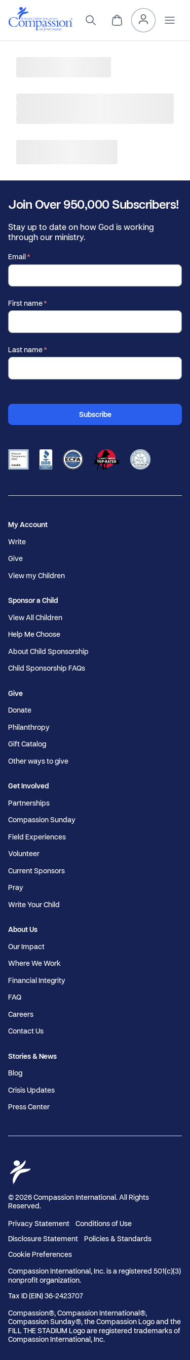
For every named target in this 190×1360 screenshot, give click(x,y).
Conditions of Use (103, 1223)
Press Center (29, 1106)
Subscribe (95, 414)
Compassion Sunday (41, 819)
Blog (15, 1072)
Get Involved (28, 785)
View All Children (35, 617)
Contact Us (26, 1031)
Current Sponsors (36, 870)
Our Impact (26, 946)
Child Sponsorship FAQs (46, 668)
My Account (28, 524)
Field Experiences (37, 836)
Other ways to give (38, 761)
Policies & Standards (117, 1238)
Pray (15, 887)
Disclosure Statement (43, 1238)
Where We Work (34, 963)
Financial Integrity (36, 980)
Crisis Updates (31, 1090)
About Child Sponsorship (48, 651)
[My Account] (143, 20)
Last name (25, 349)
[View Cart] (117, 20)
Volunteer (24, 853)
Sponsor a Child (33, 600)
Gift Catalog (27, 743)
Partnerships (29, 803)
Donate (19, 710)
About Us (22, 929)
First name (25, 303)
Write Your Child (34, 904)
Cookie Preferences (40, 1254)
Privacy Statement (38, 1223)
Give (15, 558)
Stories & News (32, 1056)
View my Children (36, 575)
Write (17, 541)
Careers (20, 1014)
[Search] (91, 20)
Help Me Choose (34, 634)
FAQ (14, 997)
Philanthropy (29, 727)
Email (17, 256)
